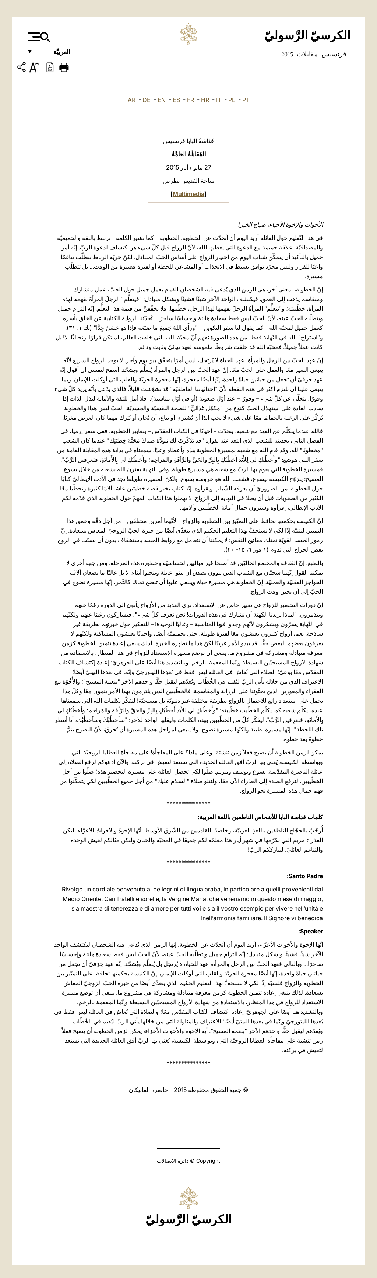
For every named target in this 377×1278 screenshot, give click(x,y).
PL (231, 100)
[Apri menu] (33, 37)
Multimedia (188, 194)
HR (205, 100)
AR (131, 100)
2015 (287, 54)
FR (190, 100)
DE (146, 100)
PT (246, 100)
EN (162, 100)
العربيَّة (54, 54)
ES (176, 100)
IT (218, 100)
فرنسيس (333, 54)
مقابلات (306, 54)
